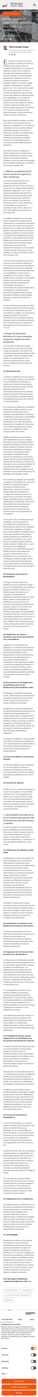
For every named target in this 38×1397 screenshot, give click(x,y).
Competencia (27, 1290)
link (25, 191)
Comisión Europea (11, 1290)
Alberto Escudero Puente (18, 47)
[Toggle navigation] (34, 5)
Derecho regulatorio (11, 13)
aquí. (30, 1281)
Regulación (9, 1300)
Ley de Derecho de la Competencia (17, 1295)
